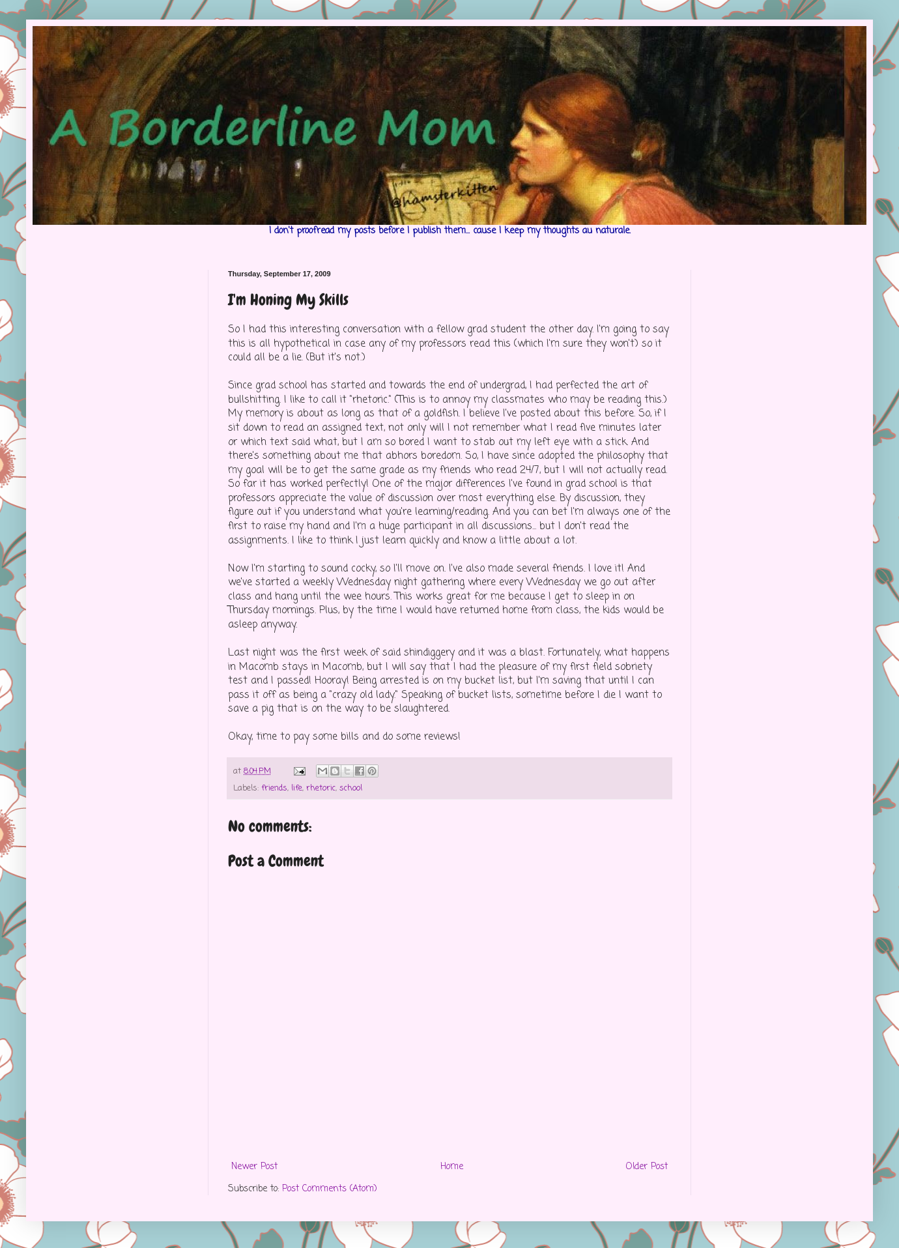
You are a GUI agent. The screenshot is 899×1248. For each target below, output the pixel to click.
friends (274, 788)
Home (451, 1167)
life (296, 788)
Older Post (647, 1167)
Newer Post (254, 1167)
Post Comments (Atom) (329, 1189)
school (350, 788)
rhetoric (320, 788)
